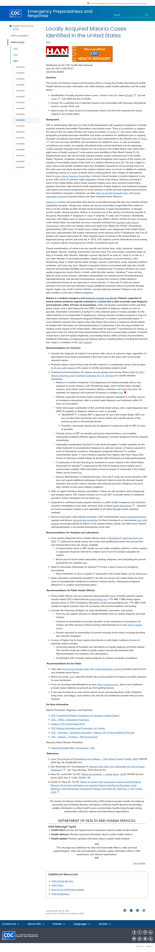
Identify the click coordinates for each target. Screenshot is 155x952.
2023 (15, 61)
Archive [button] (105, 924)
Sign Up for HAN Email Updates (67, 889)
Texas (56, 98)
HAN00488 (20, 150)
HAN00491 (20, 138)
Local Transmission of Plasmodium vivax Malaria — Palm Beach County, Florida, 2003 (94, 759)
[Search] (128, 15)
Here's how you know (139, 3)
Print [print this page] (48, 42)
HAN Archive (17, 42)
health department (123, 505)
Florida (131, 95)
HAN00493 (20, 126)
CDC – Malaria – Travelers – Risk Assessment (74, 736)
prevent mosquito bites (77, 669)
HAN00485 (20, 167)
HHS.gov (139, 946)
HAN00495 (20, 114)
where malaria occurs (108, 684)
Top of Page (139, 863)
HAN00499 (20, 91)
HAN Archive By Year (62, 881)
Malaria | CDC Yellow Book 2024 (68, 724)
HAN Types (57, 885)
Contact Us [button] (11, 924)
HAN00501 (20, 79)
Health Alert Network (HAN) (23, 27)
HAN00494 (20, 120)
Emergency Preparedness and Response (60, 13)
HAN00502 (20, 73)
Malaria (50, 202)
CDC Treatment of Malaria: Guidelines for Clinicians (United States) (85, 715)
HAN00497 (20, 102)
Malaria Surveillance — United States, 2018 (103, 774)
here (123, 392)
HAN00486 (20, 161)
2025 (15, 48)
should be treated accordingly (101, 298)
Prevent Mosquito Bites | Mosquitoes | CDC (73, 747)
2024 (15, 55)
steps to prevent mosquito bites (112, 193)
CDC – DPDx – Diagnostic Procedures (70, 719)
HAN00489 (20, 144)
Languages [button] (82, 924)
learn (72, 676)
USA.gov (149, 946)
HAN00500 (20, 85)
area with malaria (66, 367)
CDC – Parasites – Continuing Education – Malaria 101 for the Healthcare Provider (93, 732)
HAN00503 (20, 67)
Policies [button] (59, 924)
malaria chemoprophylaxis (133, 516)
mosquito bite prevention (85, 520)
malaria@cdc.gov (98, 599)
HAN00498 (20, 96)
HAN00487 (20, 155)
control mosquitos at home (107, 669)
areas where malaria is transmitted (73, 176)
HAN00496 (20, 108)
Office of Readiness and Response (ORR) (68, 913)
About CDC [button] (36, 924)
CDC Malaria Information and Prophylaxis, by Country (78, 728)
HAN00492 (20, 132)
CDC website (85, 342)
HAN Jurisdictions (60, 893)
